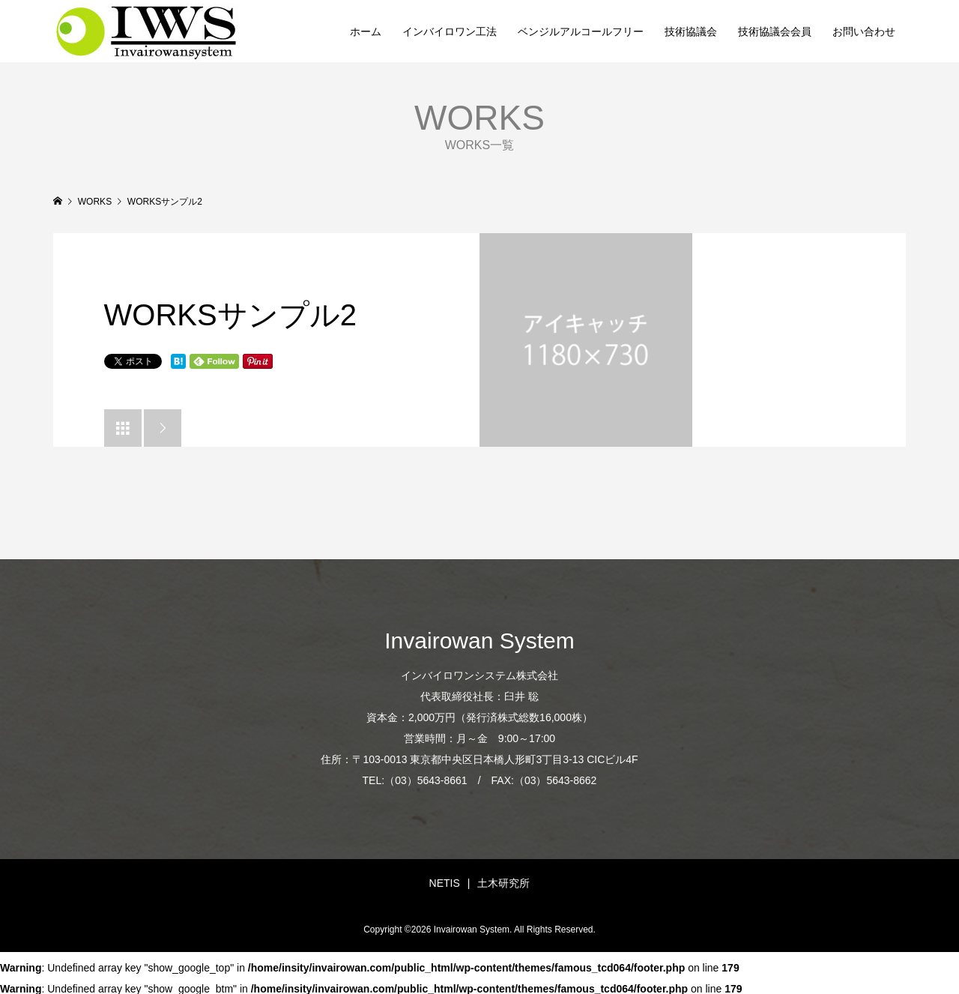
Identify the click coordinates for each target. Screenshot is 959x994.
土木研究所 (503, 883)
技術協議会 (691, 31)
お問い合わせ (863, 31)
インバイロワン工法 (449, 31)
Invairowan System (479, 640)
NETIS (444, 883)
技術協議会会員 (774, 31)
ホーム (365, 31)
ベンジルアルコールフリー (581, 31)
